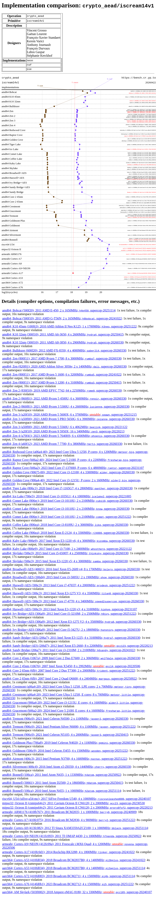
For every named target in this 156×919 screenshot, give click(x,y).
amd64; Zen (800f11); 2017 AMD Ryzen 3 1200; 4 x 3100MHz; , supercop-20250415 (61, 383)
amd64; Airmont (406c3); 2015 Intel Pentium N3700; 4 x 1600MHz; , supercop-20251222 (64, 760)
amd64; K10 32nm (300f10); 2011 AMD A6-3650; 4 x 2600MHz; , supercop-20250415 (62, 335)
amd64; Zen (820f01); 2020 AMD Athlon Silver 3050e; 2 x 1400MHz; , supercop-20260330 (64, 367)
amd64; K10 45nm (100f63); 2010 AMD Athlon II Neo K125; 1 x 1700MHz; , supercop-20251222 (69, 327)
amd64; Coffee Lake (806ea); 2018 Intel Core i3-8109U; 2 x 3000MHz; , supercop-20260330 (65, 526)
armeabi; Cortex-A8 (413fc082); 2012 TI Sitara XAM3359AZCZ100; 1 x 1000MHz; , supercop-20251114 (75, 829)
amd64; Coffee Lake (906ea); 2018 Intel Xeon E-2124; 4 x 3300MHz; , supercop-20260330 (65, 534)
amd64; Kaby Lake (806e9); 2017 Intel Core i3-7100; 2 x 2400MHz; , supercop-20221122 (67, 550)
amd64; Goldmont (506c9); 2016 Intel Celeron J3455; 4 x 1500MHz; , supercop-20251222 (65, 752)
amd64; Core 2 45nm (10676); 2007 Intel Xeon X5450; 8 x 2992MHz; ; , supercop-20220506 (71, 667)
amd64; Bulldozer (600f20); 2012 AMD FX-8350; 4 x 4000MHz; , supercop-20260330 (64, 351)
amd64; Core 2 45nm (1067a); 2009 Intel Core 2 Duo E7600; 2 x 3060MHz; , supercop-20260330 (71, 659)
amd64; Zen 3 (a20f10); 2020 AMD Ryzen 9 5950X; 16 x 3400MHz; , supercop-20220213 (63, 432)
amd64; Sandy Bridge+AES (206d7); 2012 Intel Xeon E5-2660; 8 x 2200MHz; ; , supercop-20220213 (77, 647)
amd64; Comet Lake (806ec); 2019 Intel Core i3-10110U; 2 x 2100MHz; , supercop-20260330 (67, 502)
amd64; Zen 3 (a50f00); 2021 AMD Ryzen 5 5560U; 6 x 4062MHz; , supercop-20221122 (64, 428)
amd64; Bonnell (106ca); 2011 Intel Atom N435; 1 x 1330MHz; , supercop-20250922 (61, 776)
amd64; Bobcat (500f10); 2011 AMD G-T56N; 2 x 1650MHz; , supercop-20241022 (62, 319)
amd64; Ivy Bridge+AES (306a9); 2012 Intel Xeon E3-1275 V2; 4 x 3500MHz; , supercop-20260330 (71, 623)
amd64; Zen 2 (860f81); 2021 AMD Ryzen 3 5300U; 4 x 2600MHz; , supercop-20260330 (65, 407)
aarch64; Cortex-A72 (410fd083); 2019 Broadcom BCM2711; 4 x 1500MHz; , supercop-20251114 (68, 877)
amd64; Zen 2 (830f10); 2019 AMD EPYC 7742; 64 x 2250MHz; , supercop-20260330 (62, 391)
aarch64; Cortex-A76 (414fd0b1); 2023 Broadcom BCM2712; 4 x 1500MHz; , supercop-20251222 (67, 885)
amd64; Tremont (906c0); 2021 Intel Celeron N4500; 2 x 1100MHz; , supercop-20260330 (65, 719)
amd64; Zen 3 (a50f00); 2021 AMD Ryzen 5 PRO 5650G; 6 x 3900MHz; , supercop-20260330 (68, 420)
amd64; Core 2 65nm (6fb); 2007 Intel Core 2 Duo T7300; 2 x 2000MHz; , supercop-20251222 (68, 671)
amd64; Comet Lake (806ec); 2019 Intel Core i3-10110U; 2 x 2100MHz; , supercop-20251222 (66, 518)
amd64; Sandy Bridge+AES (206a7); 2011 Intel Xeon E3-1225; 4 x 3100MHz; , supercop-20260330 (71, 639)
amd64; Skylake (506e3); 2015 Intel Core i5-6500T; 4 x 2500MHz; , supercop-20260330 (65, 554)
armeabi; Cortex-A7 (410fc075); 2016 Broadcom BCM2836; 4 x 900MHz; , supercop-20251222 (68, 821)
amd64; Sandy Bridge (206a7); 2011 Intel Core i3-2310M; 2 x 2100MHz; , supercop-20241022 (68, 651)
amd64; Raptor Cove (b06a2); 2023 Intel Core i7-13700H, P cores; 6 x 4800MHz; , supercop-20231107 (73, 469)
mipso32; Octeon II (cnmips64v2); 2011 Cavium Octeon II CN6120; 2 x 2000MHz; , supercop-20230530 (73, 804)
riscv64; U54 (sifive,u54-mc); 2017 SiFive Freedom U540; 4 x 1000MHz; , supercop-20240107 (76, 800)
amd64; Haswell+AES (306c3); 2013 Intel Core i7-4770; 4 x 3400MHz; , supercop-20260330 (73, 602)
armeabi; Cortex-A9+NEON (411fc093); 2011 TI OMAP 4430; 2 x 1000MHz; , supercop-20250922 (71, 837)
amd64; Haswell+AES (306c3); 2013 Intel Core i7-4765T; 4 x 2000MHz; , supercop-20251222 (68, 586)
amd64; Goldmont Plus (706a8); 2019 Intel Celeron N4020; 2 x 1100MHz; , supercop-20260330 (68, 744)
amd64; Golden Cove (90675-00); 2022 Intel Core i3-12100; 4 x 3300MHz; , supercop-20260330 (68, 473)
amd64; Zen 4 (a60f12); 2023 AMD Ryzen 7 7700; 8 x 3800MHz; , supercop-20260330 (62, 445)
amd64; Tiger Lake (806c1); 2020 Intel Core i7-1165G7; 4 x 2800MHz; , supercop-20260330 (67, 489)
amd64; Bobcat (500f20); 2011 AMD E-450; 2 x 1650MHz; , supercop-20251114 (58, 311)
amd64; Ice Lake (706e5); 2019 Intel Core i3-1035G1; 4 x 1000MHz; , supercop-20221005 (66, 497)
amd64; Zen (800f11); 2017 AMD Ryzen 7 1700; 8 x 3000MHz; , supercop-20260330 (61, 359)
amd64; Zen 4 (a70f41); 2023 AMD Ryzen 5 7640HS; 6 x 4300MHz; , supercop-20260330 (65, 437)
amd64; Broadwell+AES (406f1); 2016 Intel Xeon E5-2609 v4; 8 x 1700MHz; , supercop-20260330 (71, 570)
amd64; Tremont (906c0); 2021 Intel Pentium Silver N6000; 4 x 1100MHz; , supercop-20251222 (68, 728)
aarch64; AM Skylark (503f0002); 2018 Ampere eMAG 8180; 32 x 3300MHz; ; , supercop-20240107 (77, 893)
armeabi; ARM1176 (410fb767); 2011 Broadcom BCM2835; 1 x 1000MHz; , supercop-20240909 (69, 813)
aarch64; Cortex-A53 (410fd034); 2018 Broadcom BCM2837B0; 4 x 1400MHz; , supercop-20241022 (73, 861)
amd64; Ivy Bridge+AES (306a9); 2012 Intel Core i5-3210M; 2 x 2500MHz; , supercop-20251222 (69, 615)
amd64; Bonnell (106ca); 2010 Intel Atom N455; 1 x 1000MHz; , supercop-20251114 (61, 792)
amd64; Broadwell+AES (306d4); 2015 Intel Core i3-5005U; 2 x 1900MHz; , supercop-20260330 (68, 578)
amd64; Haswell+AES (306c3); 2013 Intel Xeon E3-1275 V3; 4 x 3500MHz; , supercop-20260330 (70, 594)
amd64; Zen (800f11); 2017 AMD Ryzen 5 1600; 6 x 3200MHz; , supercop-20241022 (61, 375)
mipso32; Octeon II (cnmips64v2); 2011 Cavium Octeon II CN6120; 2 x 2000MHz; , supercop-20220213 (77, 808)
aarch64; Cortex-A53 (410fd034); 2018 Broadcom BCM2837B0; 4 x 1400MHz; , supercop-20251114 (73, 869)
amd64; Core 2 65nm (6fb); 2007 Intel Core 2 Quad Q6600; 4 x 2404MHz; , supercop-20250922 (69, 679)
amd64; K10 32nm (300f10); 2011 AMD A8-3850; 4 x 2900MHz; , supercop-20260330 (62, 343)
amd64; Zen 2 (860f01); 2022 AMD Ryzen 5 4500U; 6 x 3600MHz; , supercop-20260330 (64, 399)
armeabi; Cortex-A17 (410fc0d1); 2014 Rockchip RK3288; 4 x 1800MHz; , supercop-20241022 (68, 853)
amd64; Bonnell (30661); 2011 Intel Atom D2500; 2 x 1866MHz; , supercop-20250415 (62, 784)
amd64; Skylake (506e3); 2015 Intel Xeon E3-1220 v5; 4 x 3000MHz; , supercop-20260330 (65, 562)
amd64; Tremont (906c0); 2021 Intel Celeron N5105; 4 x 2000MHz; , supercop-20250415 (65, 736)
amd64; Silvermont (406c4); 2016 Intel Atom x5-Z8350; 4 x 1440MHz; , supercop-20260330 (66, 768)
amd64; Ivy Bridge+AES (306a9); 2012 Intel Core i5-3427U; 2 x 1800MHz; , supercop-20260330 (71, 631)
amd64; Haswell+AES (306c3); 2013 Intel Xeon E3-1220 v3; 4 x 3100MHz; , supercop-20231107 (69, 610)
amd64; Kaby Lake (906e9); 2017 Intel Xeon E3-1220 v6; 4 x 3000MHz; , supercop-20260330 (68, 542)
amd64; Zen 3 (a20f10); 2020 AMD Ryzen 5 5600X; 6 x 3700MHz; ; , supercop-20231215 (69, 415)
